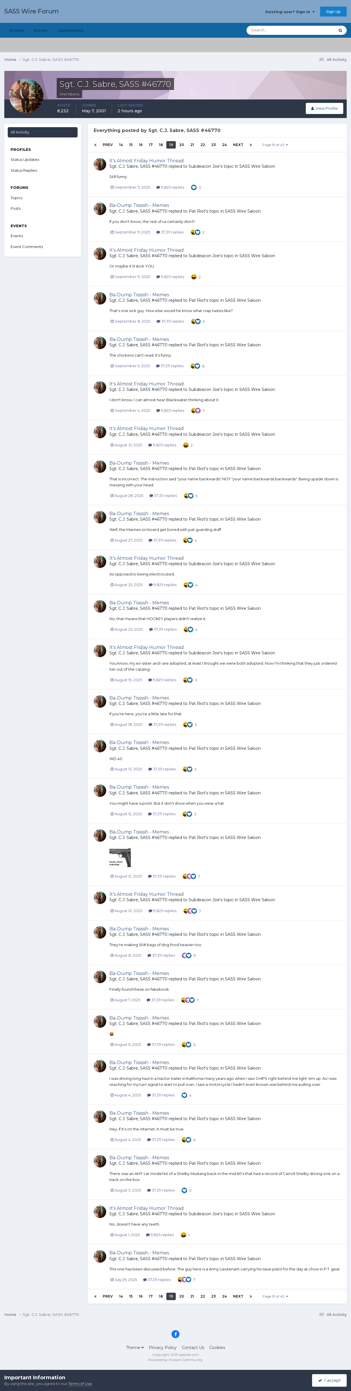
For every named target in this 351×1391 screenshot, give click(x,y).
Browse (16, 30)
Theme (135, 1347)
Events (17, 235)
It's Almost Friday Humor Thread (146, 160)
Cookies (217, 1347)
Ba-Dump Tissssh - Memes (139, 205)
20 (181, 145)
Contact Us (193, 1347)
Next (238, 145)
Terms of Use (80, 1383)
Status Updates (25, 159)
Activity (41, 30)
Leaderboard (70, 30)
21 (192, 145)
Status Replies (24, 170)
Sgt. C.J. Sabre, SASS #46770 (138, 166)
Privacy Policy (163, 1347)
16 (141, 145)
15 (131, 145)
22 (202, 145)
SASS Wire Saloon (257, 166)
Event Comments (27, 246)
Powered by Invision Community (175, 1360)
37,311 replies (170, 232)
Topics (16, 197)
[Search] (272, 30)
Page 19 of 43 (275, 145)
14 (121, 145)
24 (224, 145)
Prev (108, 145)
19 (171, 145)
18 (161, 145)
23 (213, 145)
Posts (16, 208)
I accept (329, 1380)
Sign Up (333, 11)
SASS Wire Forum (31, 11)
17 (151, 145)
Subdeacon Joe (204, 166)
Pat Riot (197, 211)
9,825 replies (170, 187)
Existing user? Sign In (290, 11)
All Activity (20, 132)
